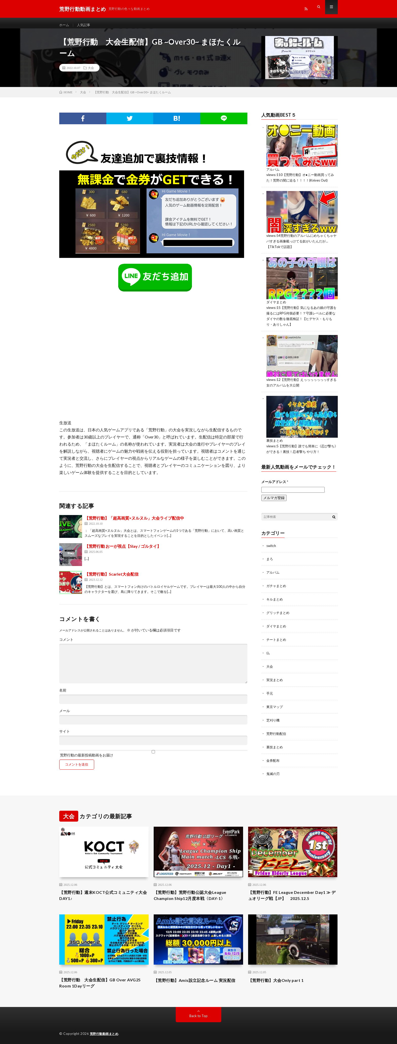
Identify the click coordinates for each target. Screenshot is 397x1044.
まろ (269, 559)
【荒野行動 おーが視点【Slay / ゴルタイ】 (123, 550)
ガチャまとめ (277, 585)
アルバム (273, 173)
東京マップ (275, 704)
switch (271, 546)
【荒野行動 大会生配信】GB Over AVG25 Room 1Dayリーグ (96, 981)
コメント (66, 644)
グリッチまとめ (278, 612)
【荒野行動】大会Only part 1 (279, 978)
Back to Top (198, 1015)
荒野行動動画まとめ (105, 1033)
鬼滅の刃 (273, 770)
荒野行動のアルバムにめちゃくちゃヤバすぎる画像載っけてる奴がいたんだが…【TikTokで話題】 (301, 244)
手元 (269, 691)
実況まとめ (275, 678)
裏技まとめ (275, 441)
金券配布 (273, 757)
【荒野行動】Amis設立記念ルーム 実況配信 (197, 981)
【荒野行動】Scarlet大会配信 (111, 578)
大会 (91, 72)
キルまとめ (275, 599)
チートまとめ (277, 638)
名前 (62, 695)
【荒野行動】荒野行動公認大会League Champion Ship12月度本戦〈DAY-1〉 (194, 892)
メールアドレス (274, 482)
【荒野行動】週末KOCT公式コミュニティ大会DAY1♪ (103, 892)
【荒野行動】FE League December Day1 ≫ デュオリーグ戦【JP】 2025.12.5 (291, 892)
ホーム (64, 25)
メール (64, 715)
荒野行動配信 (277, 731)
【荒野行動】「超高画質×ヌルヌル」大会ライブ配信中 (134, 522)
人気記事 (85, 25)
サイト (64, 736)
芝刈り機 (273, 717)
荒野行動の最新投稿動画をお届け (153, 758)
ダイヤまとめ (277, 305)
